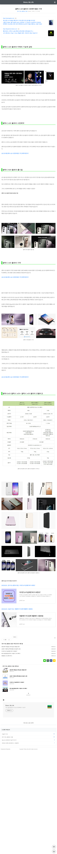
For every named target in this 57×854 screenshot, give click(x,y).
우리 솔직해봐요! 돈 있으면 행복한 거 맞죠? (15, 707)
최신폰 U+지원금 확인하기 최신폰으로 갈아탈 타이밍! (19, 20)
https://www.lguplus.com (8, 18)
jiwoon (29, 11)
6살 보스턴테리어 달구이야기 (28, 740)
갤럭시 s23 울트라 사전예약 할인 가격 (28, 9)
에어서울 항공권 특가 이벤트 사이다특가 (10, 653)
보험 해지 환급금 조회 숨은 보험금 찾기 (10, 646)
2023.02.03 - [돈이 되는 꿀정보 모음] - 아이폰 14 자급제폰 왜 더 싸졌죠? (18, 585)
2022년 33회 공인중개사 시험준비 (28, 743)
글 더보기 (28, 695)
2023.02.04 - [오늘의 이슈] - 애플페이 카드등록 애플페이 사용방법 (16, 609)
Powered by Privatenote (5, 749)
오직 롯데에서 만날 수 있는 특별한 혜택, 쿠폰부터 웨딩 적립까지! (20, 33)
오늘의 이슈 (28, 734)
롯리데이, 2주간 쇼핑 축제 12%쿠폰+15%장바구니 (18, 31)
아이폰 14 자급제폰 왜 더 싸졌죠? (9, 651)
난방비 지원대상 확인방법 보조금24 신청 (10, 648)
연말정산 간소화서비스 (6, 655)
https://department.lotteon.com (10, 29)
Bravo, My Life (28, 2)
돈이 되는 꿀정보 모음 (22, 11)
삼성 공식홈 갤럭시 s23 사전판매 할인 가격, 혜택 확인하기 (15, 153)
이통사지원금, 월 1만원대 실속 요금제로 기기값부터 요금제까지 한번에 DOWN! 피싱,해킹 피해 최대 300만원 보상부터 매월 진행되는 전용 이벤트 (22, 23)
